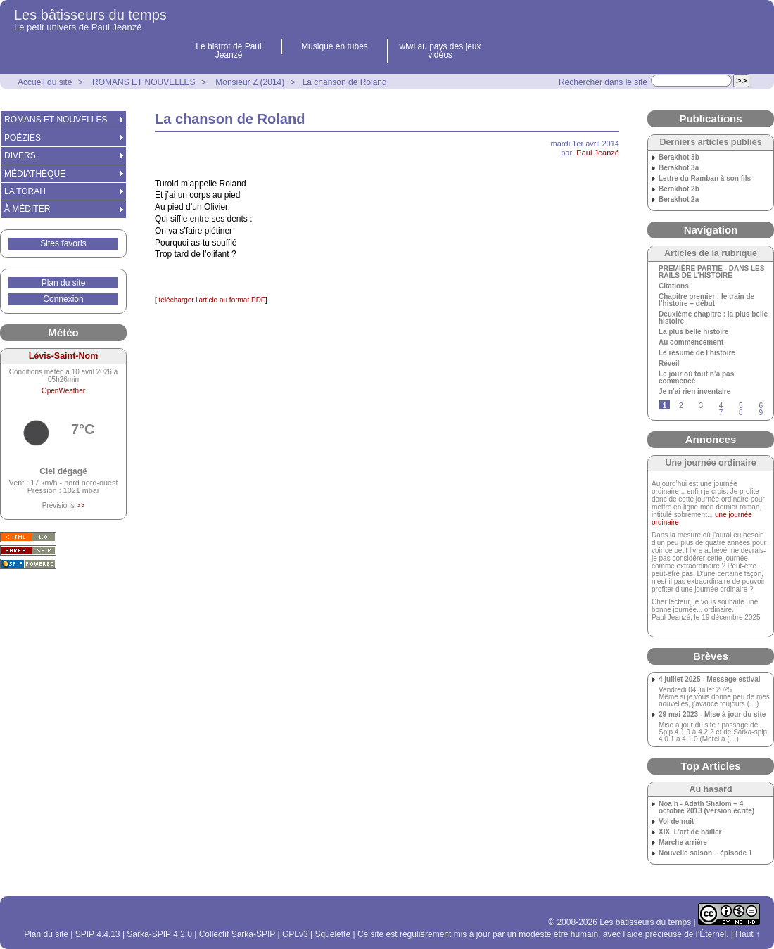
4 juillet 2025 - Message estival (710, 679)
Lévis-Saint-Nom (64, 356)
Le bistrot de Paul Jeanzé (228, 51)
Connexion (63, 299)
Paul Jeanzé (597, 152)
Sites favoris (63, 243)
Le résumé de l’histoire (697, 353)
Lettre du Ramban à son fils (705, 178)
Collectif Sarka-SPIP (237, 934)
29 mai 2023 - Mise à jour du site (712, 714)
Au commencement (691, 342)
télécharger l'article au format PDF (211, 300)
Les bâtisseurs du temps (90, 15)
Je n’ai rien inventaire (694, 391)
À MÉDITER (27, 209)
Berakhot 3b (679, 157)
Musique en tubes (334, 46)
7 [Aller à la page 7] (721, 412)
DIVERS (20, 155)
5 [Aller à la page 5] (741, 405)
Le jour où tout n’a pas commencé (696, 378)
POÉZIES (22, 138)
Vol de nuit (676, 821)
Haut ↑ (747, 934)
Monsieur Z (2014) (249, 82)
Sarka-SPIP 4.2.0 (159, 934)
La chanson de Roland (345, 82)
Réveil (669, 363)
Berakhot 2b (679, 189)
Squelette (332, 934)
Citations (674, 286)
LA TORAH (25, 191)
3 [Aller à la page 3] (701, 405)
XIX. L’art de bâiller (690, 832)
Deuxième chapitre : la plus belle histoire (713, 318)
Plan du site (64, 283)
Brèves (710, 656)
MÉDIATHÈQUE (34, 174)
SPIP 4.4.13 (97, 934)
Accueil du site (45, 82)
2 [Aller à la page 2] (681, 405)
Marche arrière (683, 842)
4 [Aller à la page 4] (721, 405)
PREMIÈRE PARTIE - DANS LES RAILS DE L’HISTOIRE (711, 272)
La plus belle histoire (693, 332)
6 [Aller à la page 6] (761, 405)
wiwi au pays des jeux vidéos (440, 51)
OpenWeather (63, 391)
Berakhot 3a (679, 168)
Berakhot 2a (679, 199)
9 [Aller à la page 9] (761, 412)
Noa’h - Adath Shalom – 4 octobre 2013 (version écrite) (706, 808)
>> (81, 505)
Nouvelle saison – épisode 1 (705, 853)
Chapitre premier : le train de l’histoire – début (706, 300)
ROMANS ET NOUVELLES (143, 82)
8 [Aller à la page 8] (741, 412)
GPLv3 (295, 934)
